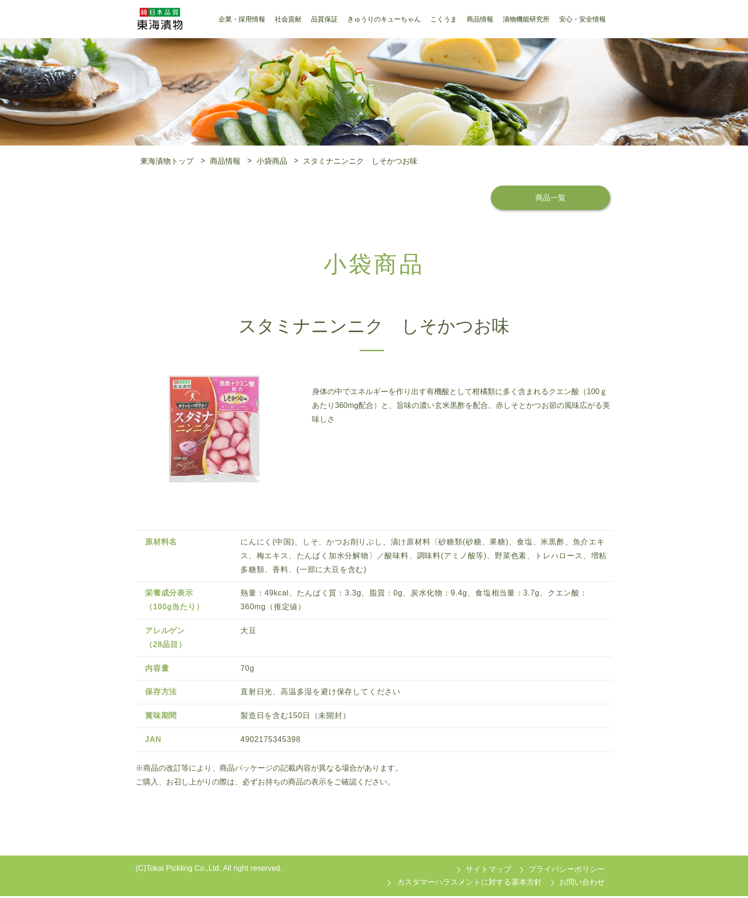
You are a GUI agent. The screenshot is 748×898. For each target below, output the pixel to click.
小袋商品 (272, 161)
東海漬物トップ (167, 161)
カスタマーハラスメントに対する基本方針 (469, 884)
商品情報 (225, 161)
